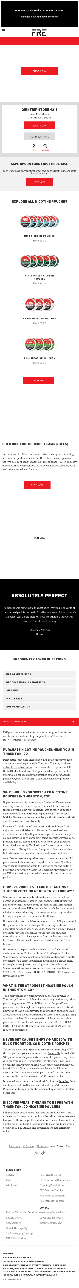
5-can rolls (54, 1053)
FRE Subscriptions (16, 1238)
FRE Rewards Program (52, 1195)
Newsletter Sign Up (16, 1228)
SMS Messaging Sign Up (19, 1233)
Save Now (39, 182)
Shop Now (39, 71)
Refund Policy (14, 1217)
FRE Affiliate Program (52, 1200)
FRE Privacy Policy (50, 1174)
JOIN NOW (39, 538)
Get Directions (39, 136)
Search (45, 147)
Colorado (28, 1146)
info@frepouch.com (51, 1222)
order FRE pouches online (17, 767)
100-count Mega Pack (53, 1064)
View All (38, 380)
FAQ (8, 1180)
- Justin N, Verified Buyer (39, 632)
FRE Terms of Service (51, 1190)
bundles (64, 1081)
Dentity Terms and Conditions (23, 1212)
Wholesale (12, 1185)
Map (34, 147)
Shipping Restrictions (52, 1185)
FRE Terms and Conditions (55, 1180)
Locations (14, 1146)
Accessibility (13, 1222)
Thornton (42, 1146)
